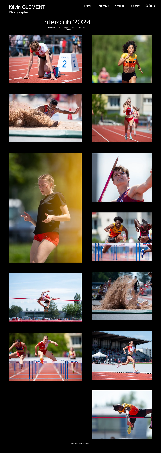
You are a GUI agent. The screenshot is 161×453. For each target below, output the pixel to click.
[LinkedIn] (150, 5)
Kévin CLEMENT (27, 7)
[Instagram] (146, 5)
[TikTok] (154, 5)
